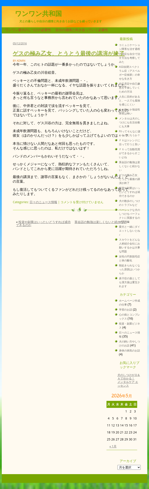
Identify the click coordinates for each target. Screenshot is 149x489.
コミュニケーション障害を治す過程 (129, 47)
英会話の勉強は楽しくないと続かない (100, 222)
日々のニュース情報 (43, 202)
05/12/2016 (20, 43)
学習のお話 (125, 309)
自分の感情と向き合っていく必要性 (81, 30)
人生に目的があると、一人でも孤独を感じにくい (129, 100)
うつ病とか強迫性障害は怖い (129, 111)
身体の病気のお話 (129, 350)
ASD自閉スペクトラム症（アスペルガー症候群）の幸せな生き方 (129, 72)
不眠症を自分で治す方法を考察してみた (129, 57)
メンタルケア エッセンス (127, 383)
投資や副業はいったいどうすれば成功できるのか (43, 223)
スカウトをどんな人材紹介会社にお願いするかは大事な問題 (129, 245)
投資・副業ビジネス (129, 325)
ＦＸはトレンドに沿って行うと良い (129, 142)
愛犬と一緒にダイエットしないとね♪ (129, 230)
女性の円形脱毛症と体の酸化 (129, 258)
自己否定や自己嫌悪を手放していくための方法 (129, 87)
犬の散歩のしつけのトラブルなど (129, 202)
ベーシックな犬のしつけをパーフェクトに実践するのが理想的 (129, 215)
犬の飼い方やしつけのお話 (129, 343)
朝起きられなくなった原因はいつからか (129, 269)
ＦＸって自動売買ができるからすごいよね (129, 153)
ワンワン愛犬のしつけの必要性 (28, 30)
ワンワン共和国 (38, 13)
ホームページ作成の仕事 (129, 302)
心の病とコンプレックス (129, 316)
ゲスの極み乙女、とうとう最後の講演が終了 (68, 52)
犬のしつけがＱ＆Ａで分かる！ (128, 376)
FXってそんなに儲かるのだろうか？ (129, 133)
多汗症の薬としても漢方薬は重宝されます (129, 282)
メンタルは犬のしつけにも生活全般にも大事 (129, 122)
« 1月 (113, 446)
